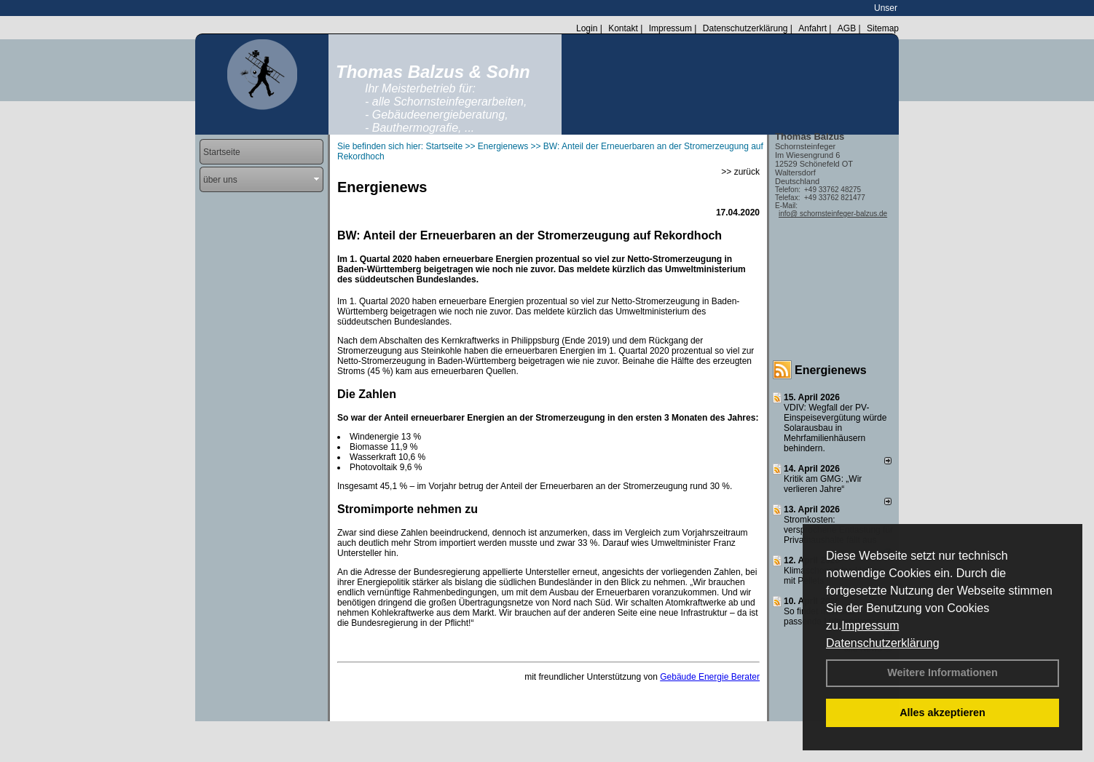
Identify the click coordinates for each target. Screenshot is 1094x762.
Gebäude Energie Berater (710, 677)
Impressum (870, 625)
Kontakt (623, 28)
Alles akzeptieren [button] (942, 712)
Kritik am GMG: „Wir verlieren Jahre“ (823, 484)
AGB (847, 28)
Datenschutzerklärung (883, 643)
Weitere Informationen (942, 672)
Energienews (831, 370)
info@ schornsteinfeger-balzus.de (833, 214)
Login (586, 28)
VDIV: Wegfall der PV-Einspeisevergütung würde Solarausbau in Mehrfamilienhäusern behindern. (835, 427)
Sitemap (883, 28)
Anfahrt (812, 28)
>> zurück (740, 172)
